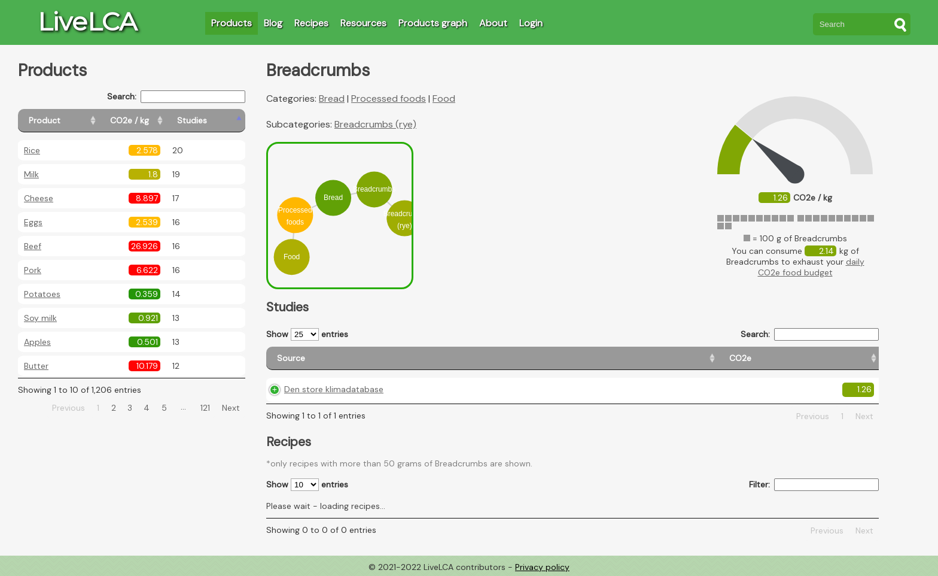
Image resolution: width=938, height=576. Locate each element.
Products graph (432, 23)
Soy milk (40, 318)
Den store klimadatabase (333, 389)
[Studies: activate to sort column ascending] (219, 120)
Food (444, 98)
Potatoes (42, 294)
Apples (37, 341)
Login (531, 23)
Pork (32, 270)
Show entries (307, 334)
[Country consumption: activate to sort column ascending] (722, 358)
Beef (32, 246)
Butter (36, 365)
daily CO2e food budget (811, 267)
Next (231, 407)
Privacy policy (542, 567)
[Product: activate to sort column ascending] (72, 120)
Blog (273, 23)
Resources (363, 23)
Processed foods (388, 98)
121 (205, 407)
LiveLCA (87, 21)
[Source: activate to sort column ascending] (360, 358)
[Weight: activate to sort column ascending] (842, 358)
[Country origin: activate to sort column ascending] (580, 358)
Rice (32, 150)
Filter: (814, 484)
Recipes (311, 23)
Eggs (33, 222)
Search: (176, 96)
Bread (332, 98)
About (493, 23)
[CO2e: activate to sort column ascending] (487, 358)
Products (231, 23)
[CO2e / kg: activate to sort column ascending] (159, 120)
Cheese (38, 198)
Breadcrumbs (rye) (375, 124)
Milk (31, 174)
